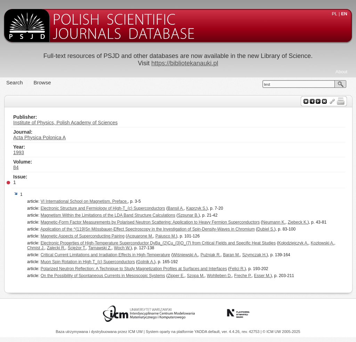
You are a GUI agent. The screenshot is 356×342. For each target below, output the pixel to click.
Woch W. (122, 247)
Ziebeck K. (298, 222)
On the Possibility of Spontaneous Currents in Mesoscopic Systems (103, 275)
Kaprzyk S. (196, 208)
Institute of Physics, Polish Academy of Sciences (65, 122)
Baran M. (231, 254)
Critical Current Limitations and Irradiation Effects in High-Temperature (105, 254)
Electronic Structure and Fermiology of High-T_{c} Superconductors (103, 208)
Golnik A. (145, 261)
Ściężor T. (77, 247)
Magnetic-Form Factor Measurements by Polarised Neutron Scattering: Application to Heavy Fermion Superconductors (150, 222)
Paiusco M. (165, 236)
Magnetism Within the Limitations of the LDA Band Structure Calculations (108, 215)
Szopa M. (196, 275)
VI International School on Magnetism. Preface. (84, 201)
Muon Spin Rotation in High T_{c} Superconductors (88, 261)
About (341, 71)
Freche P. (242, 275)
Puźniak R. (211, 254)
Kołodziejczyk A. (293, 243)
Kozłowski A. (322, 243)
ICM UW (136, 332)
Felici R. (236, 268)
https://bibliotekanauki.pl (184, 63)
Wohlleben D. (219, 275)
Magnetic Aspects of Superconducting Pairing (82, 236)
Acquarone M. (140, 236)
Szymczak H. (254, 254)
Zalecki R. (56, 247)
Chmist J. (35, 247)
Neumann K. (273, 222)
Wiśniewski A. (185, 254)
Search (14, 82)
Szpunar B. (188, 215)
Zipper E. (176, 275)
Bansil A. (176, 208)
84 (16, 167)
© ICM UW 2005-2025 (281, 332)
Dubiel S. (265, 229)
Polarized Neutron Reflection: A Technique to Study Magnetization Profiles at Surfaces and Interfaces (134, 268)
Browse (42, 82)
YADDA (201, 332)
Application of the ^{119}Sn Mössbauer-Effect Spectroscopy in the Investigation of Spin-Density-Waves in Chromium (147, 229)
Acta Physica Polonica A (39, 137)
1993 (18, 152)
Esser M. (262, 275)
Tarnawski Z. (100, 247)
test (267, 84)
